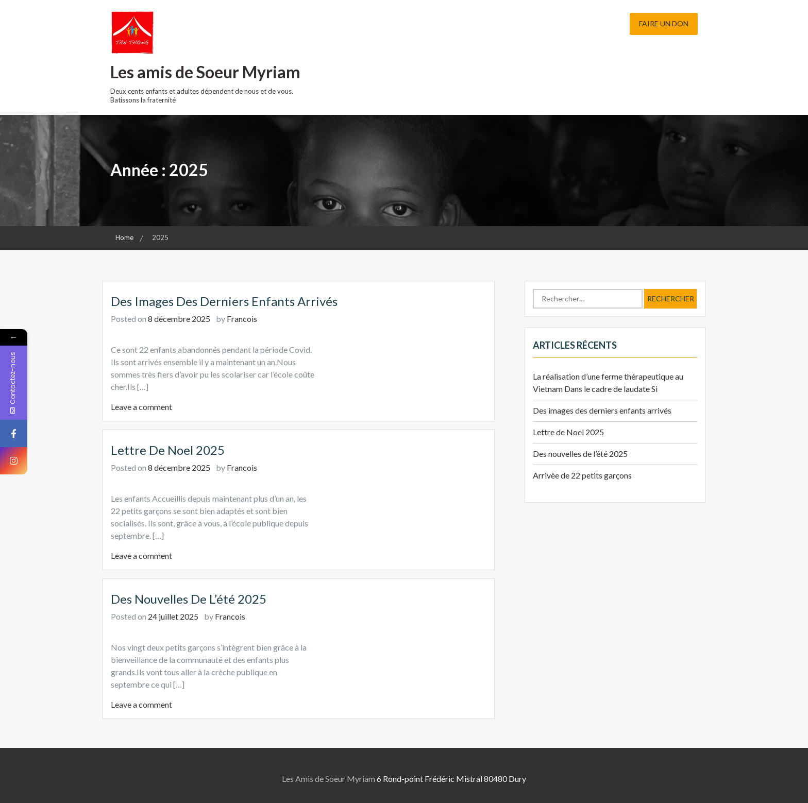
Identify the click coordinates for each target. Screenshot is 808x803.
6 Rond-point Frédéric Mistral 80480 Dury (451, 778)
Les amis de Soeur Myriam (205, 72)
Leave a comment (141, 407)
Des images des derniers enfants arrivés (224, 301)
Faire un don (663, 23)
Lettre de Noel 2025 (168, 449)
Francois (242, 318)
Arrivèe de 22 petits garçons (582, 475)
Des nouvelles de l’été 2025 (188, 598)
